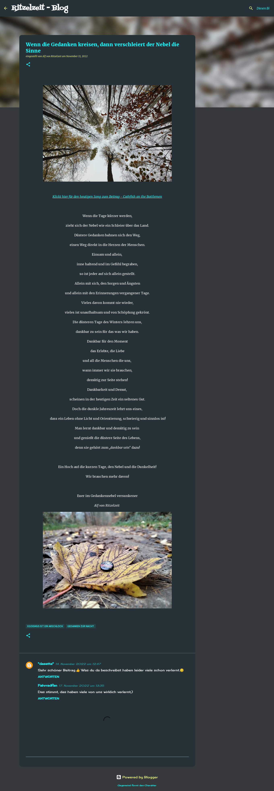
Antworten (48, 676)
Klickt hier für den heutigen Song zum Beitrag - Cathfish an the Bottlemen (107, 196)
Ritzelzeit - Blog (39, 8)
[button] (28, 64)
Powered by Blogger (137, 777)
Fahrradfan (47, 685)
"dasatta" (46, 664)
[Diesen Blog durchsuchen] (250, 8)
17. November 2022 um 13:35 (81, 685)
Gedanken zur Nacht (80, 626)
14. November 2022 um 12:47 (78, 664)
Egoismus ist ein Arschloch (45, 626)
